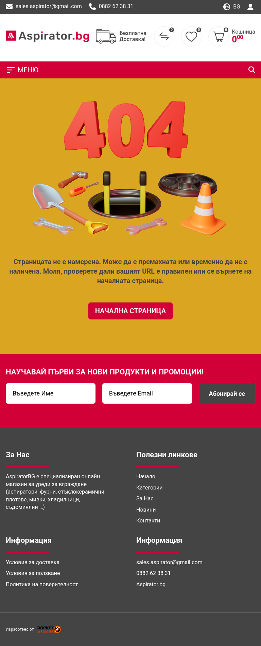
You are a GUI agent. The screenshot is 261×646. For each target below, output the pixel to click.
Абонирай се (227, 393)
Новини (146, 509)
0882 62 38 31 (111, 6)
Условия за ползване (33, 573)
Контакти (148, 520)
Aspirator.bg (151, 584)
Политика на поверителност (42, 584)
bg (231, 7)
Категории (149, 487)
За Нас (145, 498)
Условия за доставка (32, 562)
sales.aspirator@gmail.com (44, 6)
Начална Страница (130, 311)
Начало (145, 476)
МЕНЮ (22, 70)
